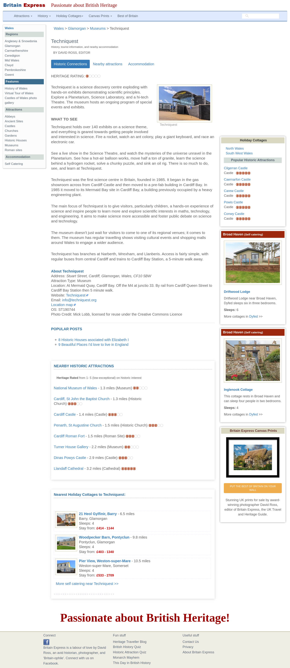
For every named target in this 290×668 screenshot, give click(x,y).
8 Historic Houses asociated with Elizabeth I (93, 340)
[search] (260, 16)
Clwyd (9, 65)
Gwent (9, 74)
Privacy (188, 647)
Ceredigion (12, 55)
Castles (10, 126)
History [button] (44, 16)
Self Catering (14, 164)
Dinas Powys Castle (70, 458)
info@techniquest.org (79, 300)
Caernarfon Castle (237, 179)
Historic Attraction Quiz (129, 652)
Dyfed (253, 316)
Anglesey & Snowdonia (21, 41)
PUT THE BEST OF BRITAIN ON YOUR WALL (253, 488)
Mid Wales (12, 60)
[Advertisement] (184, 386)
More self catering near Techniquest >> (87, 584)
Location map (62, 305)
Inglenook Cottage (238, 389)
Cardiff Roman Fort (69, 436)
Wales (9, 28)
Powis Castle (233, 202)
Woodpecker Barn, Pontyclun (104, 537)
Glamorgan (12, 46)
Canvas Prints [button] (100, 16)
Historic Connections (70, 64)
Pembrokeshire (15, 70)
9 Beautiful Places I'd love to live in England (93, 345)
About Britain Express (198, 652)
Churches (11, 131)
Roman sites (13, 150)
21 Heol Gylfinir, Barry (98, 514)
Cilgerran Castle (235, 168)
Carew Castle (234, 191)
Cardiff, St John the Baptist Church (82, 399)
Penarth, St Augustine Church (78, 425)
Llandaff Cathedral (68, 468)
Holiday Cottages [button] (69, 16)
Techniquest (76, 295)
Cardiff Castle (65, 414)
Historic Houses (16, 140)
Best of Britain (127, 16)
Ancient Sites (14, 121)
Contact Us (191, 642)
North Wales (235, 148)
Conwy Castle (234, 214)
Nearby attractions (107, 64)
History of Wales (16, 88)
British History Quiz (127, 647)
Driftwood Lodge (237, 292)
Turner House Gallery (71, 447)
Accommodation (141, 64)
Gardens (11, 135)
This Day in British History (132, 663)
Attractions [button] (23, 16)
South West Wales (239, 153)
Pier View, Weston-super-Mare (105, 561)
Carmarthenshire (16, 50)
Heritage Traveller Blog (130, 642)
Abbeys (10, 116)
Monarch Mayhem (126, 657)
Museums (11, 145)
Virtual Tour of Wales (19, 93)
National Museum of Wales (75, 388)
